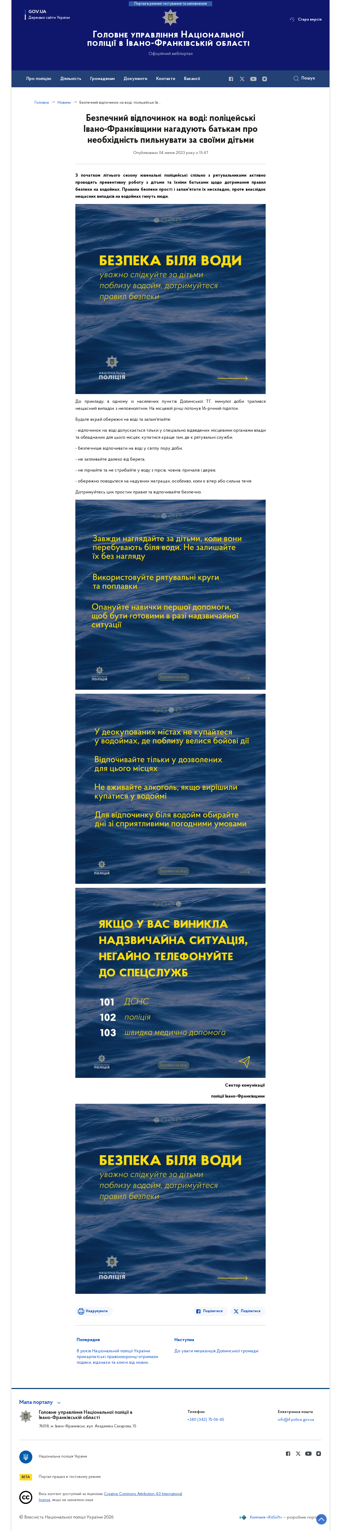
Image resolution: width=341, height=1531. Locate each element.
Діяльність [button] (70, 79)
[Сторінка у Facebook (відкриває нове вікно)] (231, 79)
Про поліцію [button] (38, 79)
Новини (64, 103)
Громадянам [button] (102, 79)
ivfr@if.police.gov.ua (296, 1420)
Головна (42, 103)
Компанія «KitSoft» (266, 1517)
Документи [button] (135, 79)
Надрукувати (97, 1311)
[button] (40, 1402)
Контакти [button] (165, 79)
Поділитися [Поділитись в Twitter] (250, 1311)
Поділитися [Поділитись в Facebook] (213, 1311)
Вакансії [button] (192, 79)
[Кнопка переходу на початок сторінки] (321, 1519)
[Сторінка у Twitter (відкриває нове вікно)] (242, 79)
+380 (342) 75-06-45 (205, 1420)
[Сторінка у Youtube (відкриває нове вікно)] (253, 79)
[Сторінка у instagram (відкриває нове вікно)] (264, 79)
